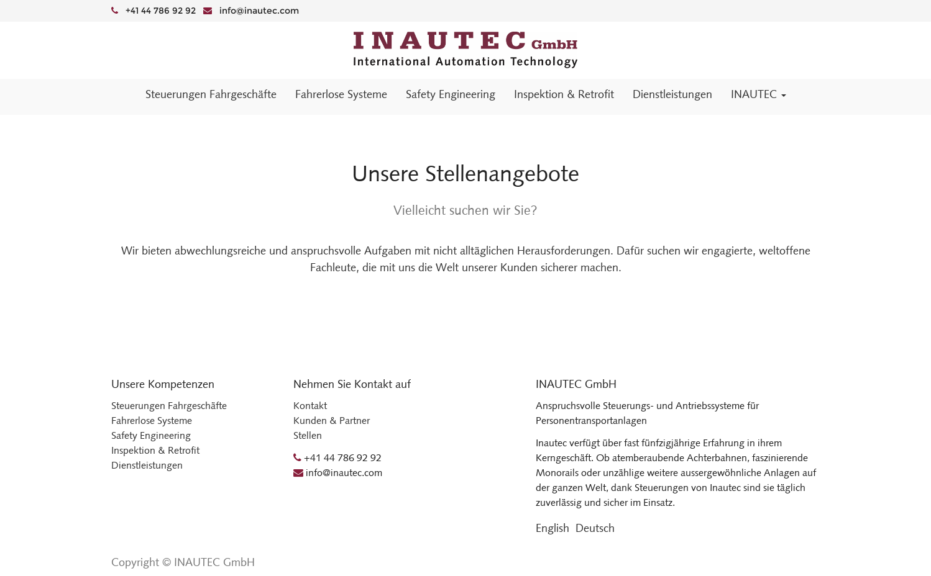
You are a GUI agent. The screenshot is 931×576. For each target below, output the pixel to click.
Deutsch (595, 528)
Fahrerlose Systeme (151, 420)
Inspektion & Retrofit (155, 450)
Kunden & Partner (331, 420)
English (552, 528)
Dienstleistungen (147, 465)
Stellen (307, 435)
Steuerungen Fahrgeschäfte (169, 406)
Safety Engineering (151, 435)
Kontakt (310, 406)
